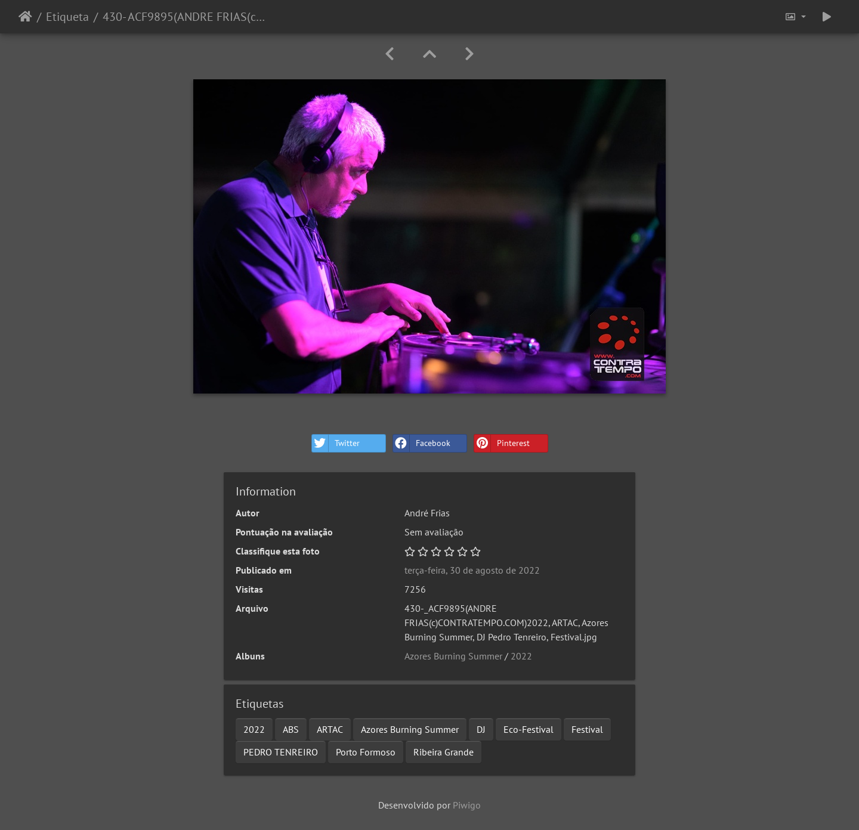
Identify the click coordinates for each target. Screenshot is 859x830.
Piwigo (467, 805)
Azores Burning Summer (453, 656)
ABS (291, 729)
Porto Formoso (365, 752)
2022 (521, 656)
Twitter (336, 443)
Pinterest (502, 443)
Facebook (421, 443)
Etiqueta (67, 16)
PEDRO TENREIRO (280, 752)
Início (25, 17)
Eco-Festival (528, 729)
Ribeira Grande (443, 752)
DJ (481, 729)
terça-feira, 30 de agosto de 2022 (472, 570)
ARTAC (330, 729)
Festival (587, 729)
